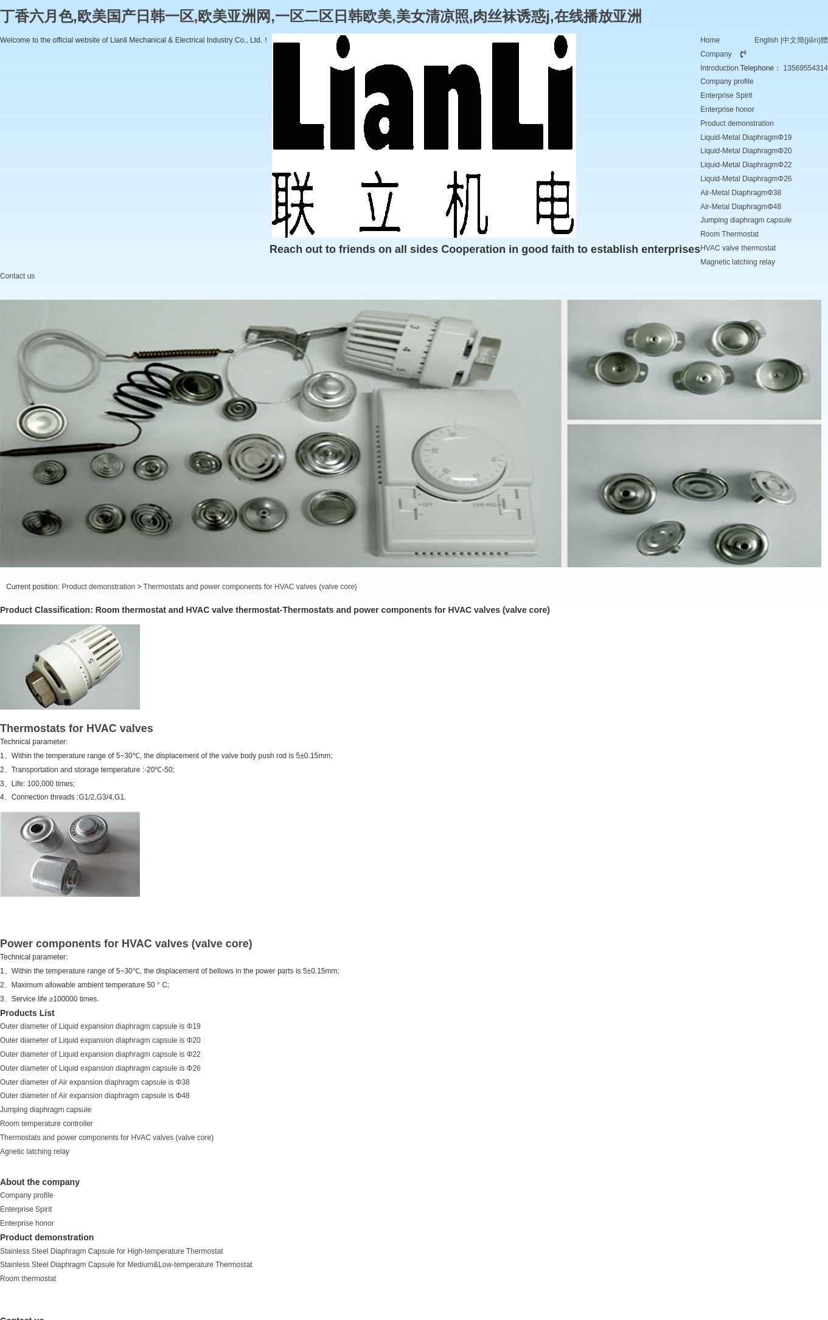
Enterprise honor (727, 109)
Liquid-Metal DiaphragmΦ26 (745, 179)
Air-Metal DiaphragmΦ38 (740, 192)
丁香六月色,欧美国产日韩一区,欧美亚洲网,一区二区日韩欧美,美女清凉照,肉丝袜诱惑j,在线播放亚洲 (321, 16)
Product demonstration (737, 123)
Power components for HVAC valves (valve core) (126, 944)
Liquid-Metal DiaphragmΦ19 (745, 137)
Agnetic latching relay (34, 1151)
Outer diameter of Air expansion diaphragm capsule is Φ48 (95, 1095)
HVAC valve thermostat (738, 248)
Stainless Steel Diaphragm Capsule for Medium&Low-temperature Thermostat (126, 1264)
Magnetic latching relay (737, 262)
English (766, 40)
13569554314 (806, 68)
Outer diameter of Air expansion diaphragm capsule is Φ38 (95, 1082)
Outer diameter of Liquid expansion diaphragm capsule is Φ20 (100, 1040)
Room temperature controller (46, 1123)
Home (710, 40)
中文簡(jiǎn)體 (805, 40)
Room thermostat (28, 1278)
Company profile (726, 81)
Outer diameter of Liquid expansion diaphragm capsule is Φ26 (100, 1068)
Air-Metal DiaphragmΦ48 (740, 206)
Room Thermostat (729, 234)
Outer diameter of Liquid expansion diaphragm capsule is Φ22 (100, 1054)
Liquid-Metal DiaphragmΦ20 (745, 151)
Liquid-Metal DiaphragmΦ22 (745, 165)
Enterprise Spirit (726, 95)
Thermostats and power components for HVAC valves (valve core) (250, 586)
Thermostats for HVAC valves (76, 728)
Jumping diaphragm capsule (745, 220)
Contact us (17, 276)
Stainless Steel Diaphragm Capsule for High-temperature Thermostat (111, 1251)
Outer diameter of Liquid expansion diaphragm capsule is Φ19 (100, 1026)
